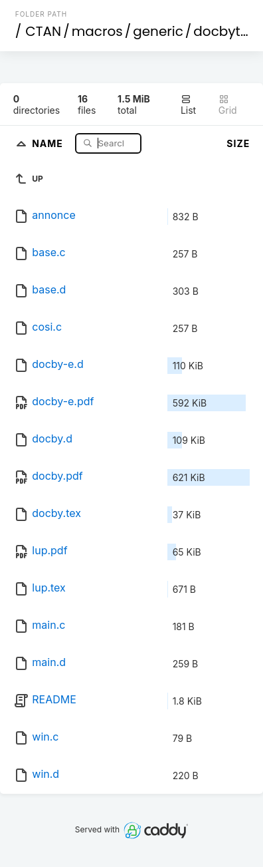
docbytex (224, 31)
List (188, 105)
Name (49, 142)
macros (97, 31)
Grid (228, 105)
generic (158, 31)
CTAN (43, 31)
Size (238, 143)
